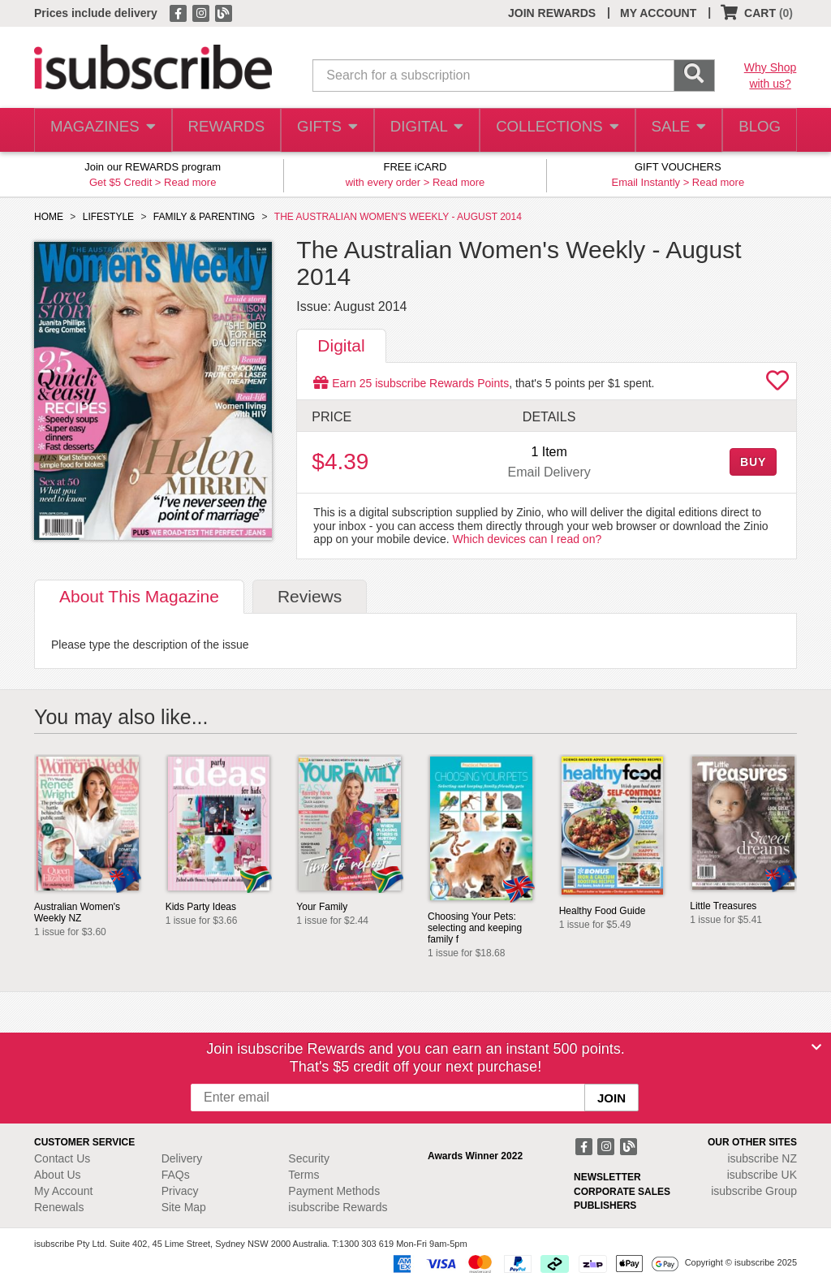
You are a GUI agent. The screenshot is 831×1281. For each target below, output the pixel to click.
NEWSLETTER (607, 1177)
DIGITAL (425, 130)
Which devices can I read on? (527, 539)
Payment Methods (334, 1190)
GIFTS (325, 130)
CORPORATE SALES (622, 1191)
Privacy (180, 1190)
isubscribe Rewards (337, 1207)
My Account (63, 1190)
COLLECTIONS (552, 130)
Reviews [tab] (310, 596)
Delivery (182, 1158)
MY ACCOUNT (658, 12)
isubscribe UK (762, 1174)
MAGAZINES (101, 130)
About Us (57, 1174)
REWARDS (222, 130)
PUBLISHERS (605, 1205)
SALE (672, 130)
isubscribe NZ (762, 1158)
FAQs (175, 1174)
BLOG (757, 130)
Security (308, 1158)
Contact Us (62, 1158)
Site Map (183, 1207)
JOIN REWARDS (552, 12)
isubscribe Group (754, 1190)
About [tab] (139, 596)
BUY (753, 461)
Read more (190, 182)
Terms (303, 1174)
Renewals (59, 1207)
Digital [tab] (340, 345)
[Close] (816, 1047)
